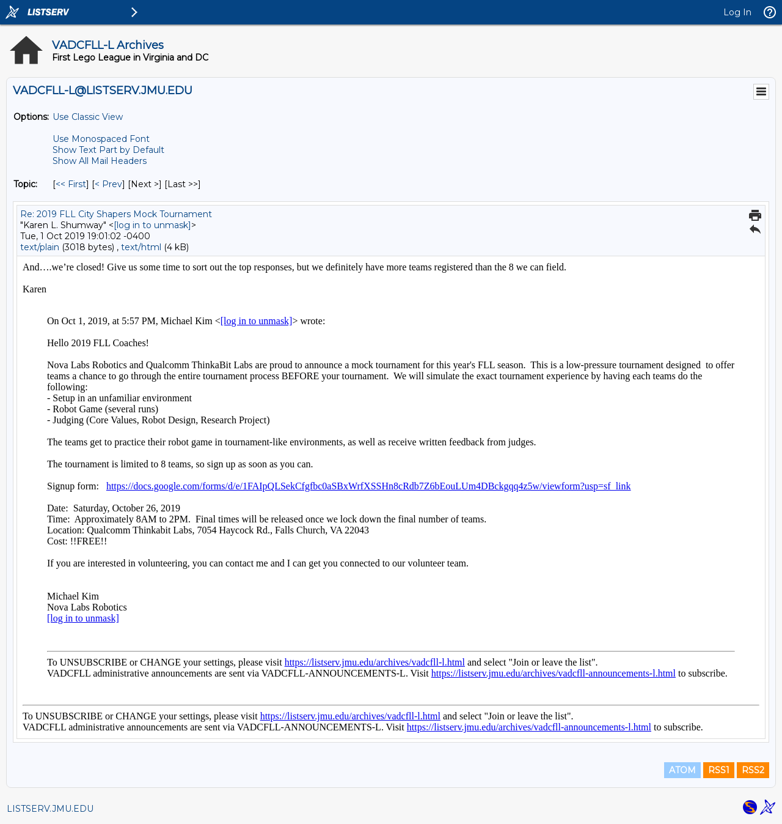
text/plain (39, 247)
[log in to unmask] (152, 225)
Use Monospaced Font (101, 138)
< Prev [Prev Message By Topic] (108, 184)
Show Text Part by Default (108, 149)
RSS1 (718, 770)
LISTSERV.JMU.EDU (50, 808)
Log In (737, 12)
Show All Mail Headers (100, 160)
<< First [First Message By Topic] (71, 184)
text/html (141, 247)
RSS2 (753, 770)
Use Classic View (88, 116)
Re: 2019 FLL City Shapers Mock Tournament (116, 214)
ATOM (682, 770)
